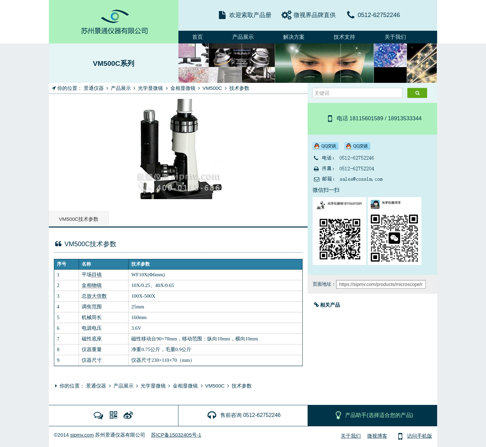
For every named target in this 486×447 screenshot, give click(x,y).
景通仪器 (94, 88)
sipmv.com (82, 435)
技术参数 (239, 88)
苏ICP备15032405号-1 (176, 435)
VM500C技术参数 (78, 219)
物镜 (97, 285)
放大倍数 (97, 296)
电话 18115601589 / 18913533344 (373, 118)
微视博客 (377, 436)
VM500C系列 (113, 63)
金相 (87, 285)
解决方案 (294, 37)
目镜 (97, 274)
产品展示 (243, 37)
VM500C (212, 88)
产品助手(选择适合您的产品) (373, 415)
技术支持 (344, 37)
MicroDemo (113, 21)
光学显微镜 (150, 88)
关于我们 (395, 37)
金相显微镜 (182, 88)
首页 (197, 37)
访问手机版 (413, 436)
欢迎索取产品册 (250, 15)
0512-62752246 (379, 15)
